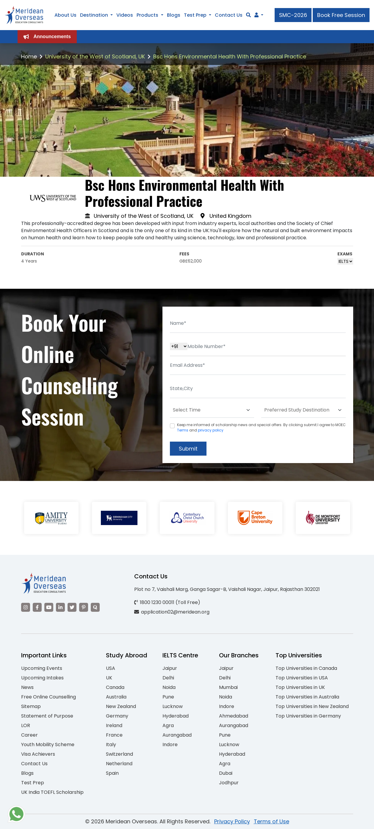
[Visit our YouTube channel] (48, 607)
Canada (115, 687)
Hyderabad (175, 715)
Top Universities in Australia (307, 696)
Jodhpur (229, 782)
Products (147, 15)
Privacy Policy (232, 821)
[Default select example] (212, 410)
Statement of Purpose (47, 715)
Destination (94, 15)
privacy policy (210, 430)
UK (109, 677)
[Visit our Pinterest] (83, 607)
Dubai (225, 773)
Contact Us (228, 15)
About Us (65, 15)
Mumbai (228, 687)
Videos (124, 15)
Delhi (168, 677)
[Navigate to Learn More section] (256, 15)
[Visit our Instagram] (25, 607)
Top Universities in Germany (308, 715)
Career (29, 735)
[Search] (248, 15)
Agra (168, 725)
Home (29, 56)
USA (110, 668)
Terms (182, 430)
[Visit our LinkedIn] (60, 607)
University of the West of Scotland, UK (95, 56)
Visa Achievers (38, 754)
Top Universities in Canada (306, 668)
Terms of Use (271, 821)
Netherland (119, 763)
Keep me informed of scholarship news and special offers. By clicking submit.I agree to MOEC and (261, 427)
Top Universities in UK (300, 687)
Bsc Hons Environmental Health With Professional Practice (229, 56)
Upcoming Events (41, 668)
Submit (188, 448)
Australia (116, 696)
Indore (170, 744)
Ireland (114, 725)
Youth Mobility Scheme (47, 744)
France (114, 735)
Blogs (173, 15)
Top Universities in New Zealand (312, 706)
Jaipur (169, 668)
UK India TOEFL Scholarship (52, 792)
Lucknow (172, 706)
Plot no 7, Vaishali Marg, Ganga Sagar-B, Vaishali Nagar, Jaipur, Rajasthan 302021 (227, 589)
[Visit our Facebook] (37, 607)
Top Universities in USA (302, 677)
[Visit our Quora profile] (95, 607)
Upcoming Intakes (42, 677)
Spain (112, 773)
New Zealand (121, 706)
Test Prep (195, 15)
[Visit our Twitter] (72, 607)
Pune (168, 696)
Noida (169, 687)
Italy (111, 744)
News (27, 687)
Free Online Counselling (48, 696)
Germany (117, 715)
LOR (25, 725)
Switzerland (119, 754)
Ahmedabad (233, 715)
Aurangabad (177, 735)
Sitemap (31, 706)
